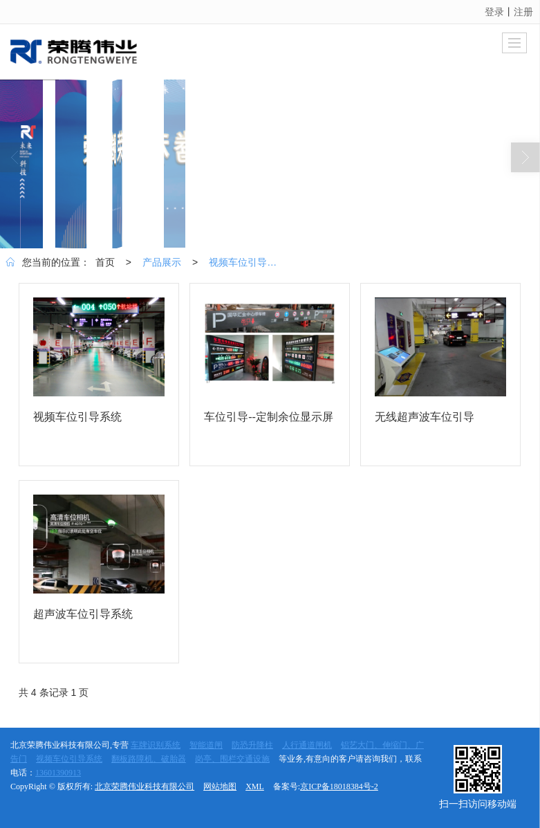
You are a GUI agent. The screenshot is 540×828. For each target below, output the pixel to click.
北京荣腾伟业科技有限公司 (144, 786)
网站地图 (219, 786)
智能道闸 (206, 745)
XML (254, 786)
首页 (105, 262)
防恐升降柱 (252, 745)
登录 (494, 11)
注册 (523, 11)
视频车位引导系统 (246, 262)
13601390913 (58, 773)
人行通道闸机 (307, 745)
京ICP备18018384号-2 (339, 786)
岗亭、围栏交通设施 (232, 759)
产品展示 (161, 262)
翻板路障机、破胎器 (148, 759)
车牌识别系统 (155, 745)
